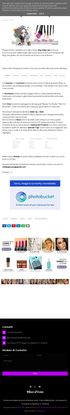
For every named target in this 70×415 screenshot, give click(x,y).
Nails (30, 218)
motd (22, 218)
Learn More (32, 14)
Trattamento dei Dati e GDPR (47, 407)
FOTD (5, 218)
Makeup (14, 218)
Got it (41, 14)
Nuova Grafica (41, 218)
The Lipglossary (40, 411)
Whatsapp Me (62, 407)
